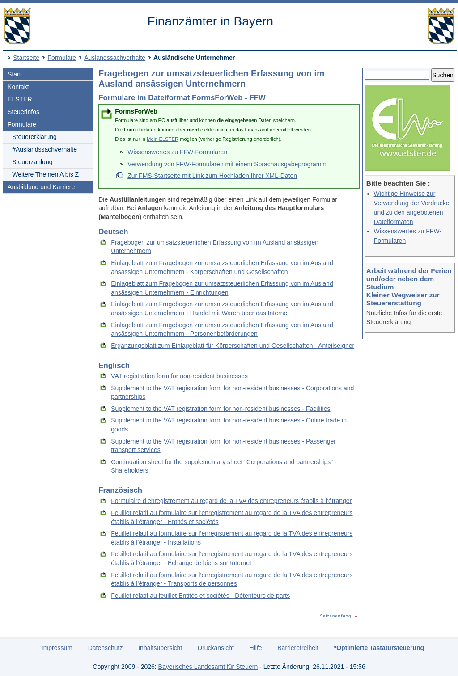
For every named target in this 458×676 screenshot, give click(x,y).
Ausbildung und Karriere (41, 186)
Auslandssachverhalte (114, 57)
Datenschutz (105, 647)
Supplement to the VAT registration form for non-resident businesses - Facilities (220, 408)
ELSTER (20, 99)
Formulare (61, 57)
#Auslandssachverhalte (44, 149)
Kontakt (18, 86)
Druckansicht (216, 647)
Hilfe (256, 647)
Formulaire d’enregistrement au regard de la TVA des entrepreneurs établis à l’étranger (231, 500)
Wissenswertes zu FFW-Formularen (177, 152)
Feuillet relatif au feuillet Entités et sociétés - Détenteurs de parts (200, 595)
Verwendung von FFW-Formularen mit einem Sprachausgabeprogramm (227, 164)
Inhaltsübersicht (160, 647)
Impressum (57, 647)
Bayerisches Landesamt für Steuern (208, 666)
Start (14, 74)
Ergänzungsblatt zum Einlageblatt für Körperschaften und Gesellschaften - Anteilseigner (232, 345)
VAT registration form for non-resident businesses (179, 376)
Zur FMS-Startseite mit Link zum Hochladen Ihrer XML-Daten (212, 175)
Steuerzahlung (32, 161)
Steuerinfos (23, 111)
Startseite (26, 57)
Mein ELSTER (162, 139)
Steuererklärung (34, 136)
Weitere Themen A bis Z (45, 174)
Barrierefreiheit (297, 647)
